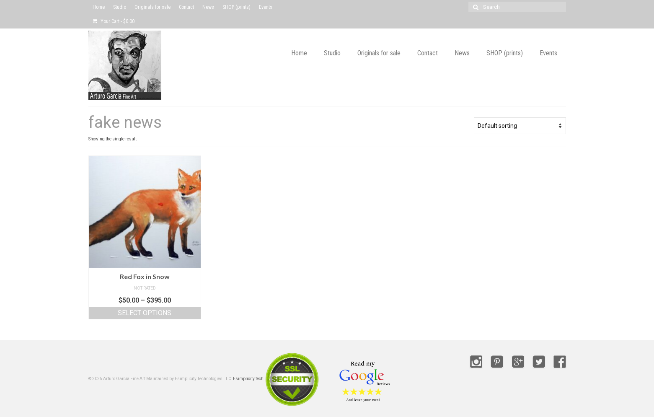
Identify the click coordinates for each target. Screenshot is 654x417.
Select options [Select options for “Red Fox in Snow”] (144, 313)
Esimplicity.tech (248, 378)
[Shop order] (520, 125)
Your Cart (113, 21)
